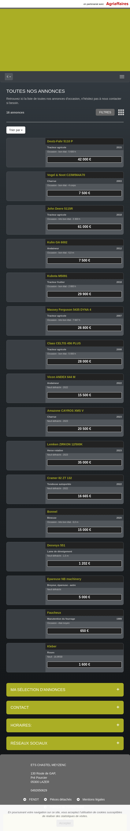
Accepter (65, 823)
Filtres (105, 112)
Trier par (16, 130)
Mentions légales (93, 799)
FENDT (34, 799)
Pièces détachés (61, 799)
